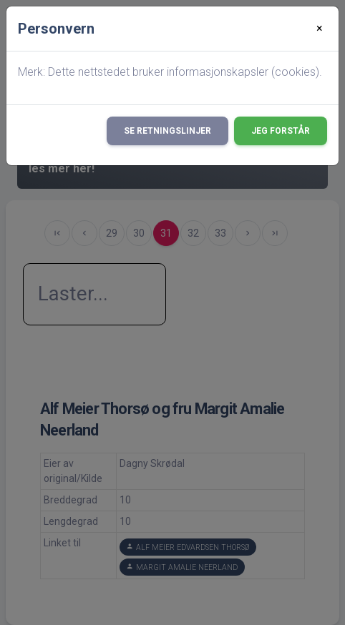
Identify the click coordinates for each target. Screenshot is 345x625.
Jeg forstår (280, 131)
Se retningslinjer (167, 131)
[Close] (319, 29)
